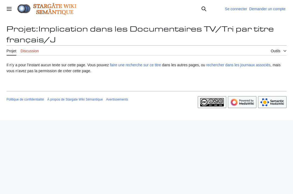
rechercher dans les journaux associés (238, 65)
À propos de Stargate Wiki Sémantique (75, 99)
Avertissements (117, 99)
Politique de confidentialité (25, 99)
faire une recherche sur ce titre (135, 65)
